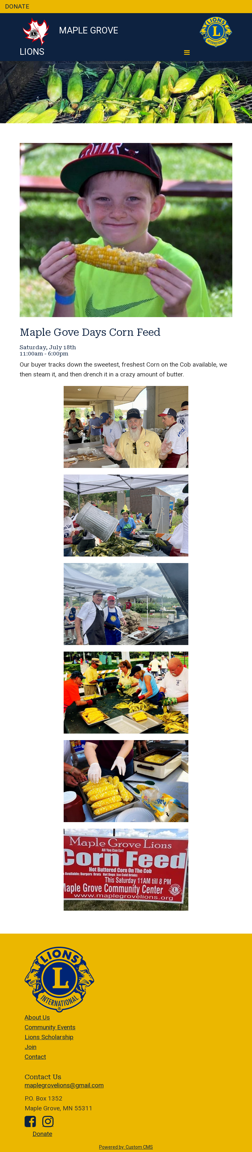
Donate (42, 1134)
